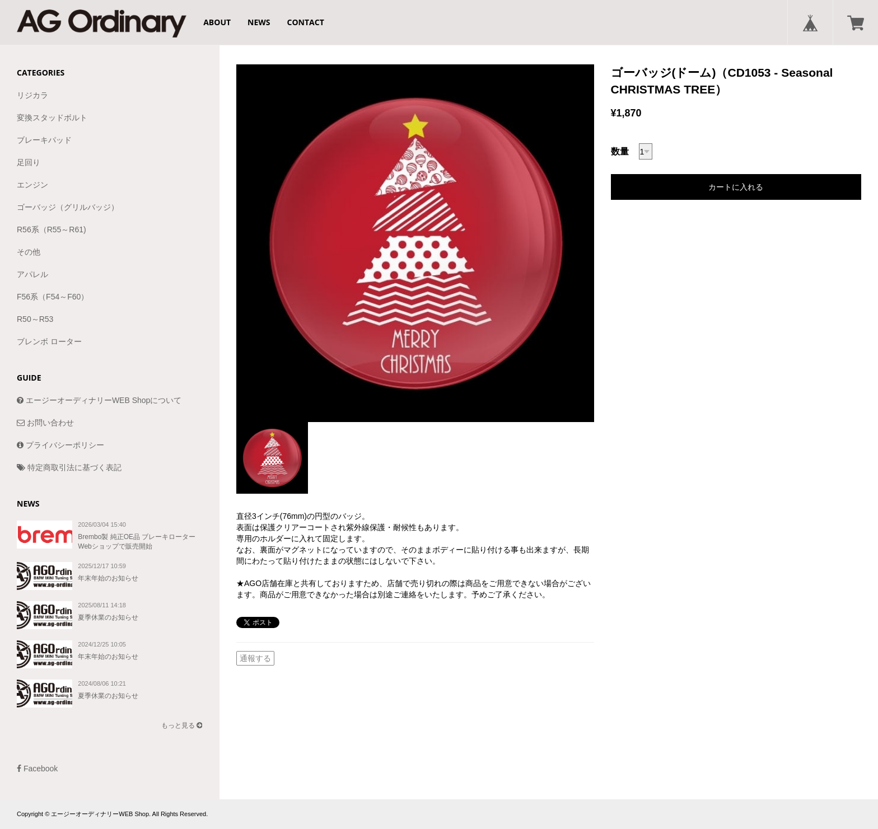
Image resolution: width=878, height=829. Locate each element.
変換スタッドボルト (52, 117)
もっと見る (181, 725)
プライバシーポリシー (60, 445)
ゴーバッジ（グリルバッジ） (68, 207)
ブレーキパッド (44, 139)
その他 (28, 251)
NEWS (258, 22)
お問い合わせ (45, 422)
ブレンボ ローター (49, 341)
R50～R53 (35, 319)
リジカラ (32, 95)
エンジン (32, 184)
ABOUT (217, 22)
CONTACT (305, 22)
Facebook (37, 768)
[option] (415, 243)
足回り (28, 162)
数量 (620, 151)
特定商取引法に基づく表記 (69, 467)
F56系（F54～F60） (52, 296)
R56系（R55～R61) (51, 229)
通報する (255, 658)
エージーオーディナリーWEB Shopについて (99, 400)
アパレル (32, 274)
